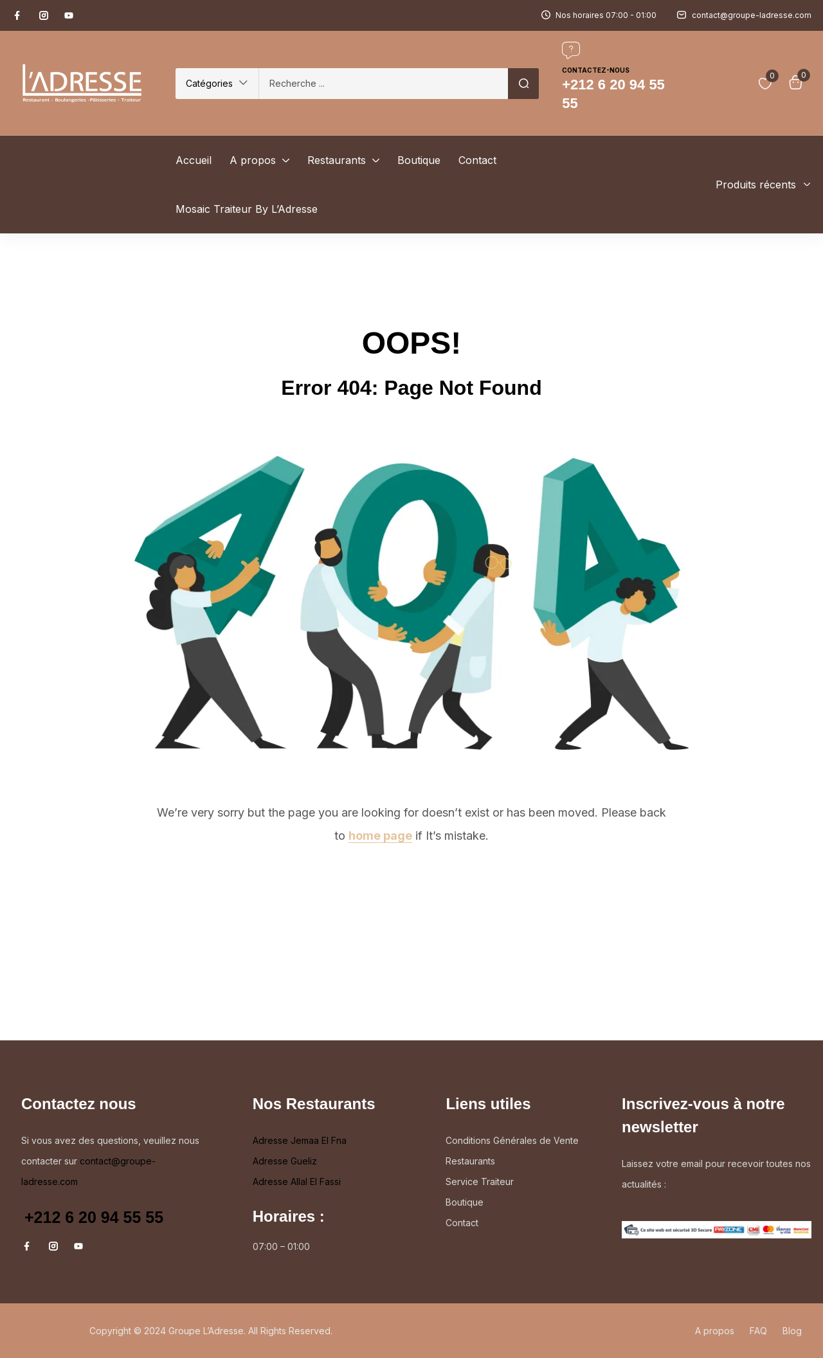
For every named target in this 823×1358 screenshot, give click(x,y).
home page (380, 835)
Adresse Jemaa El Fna (300, 1140)
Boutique (465, 1202)
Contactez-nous (595, 70)
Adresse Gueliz (285, 1160)
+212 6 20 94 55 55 (93, 1217)
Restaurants (470, 1160)
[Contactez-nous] (571, 50)
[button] (217, 83)
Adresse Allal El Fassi (297, 1181)
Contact (462, 1222)
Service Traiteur (480, 1181)
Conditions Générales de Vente (512, 1140)
